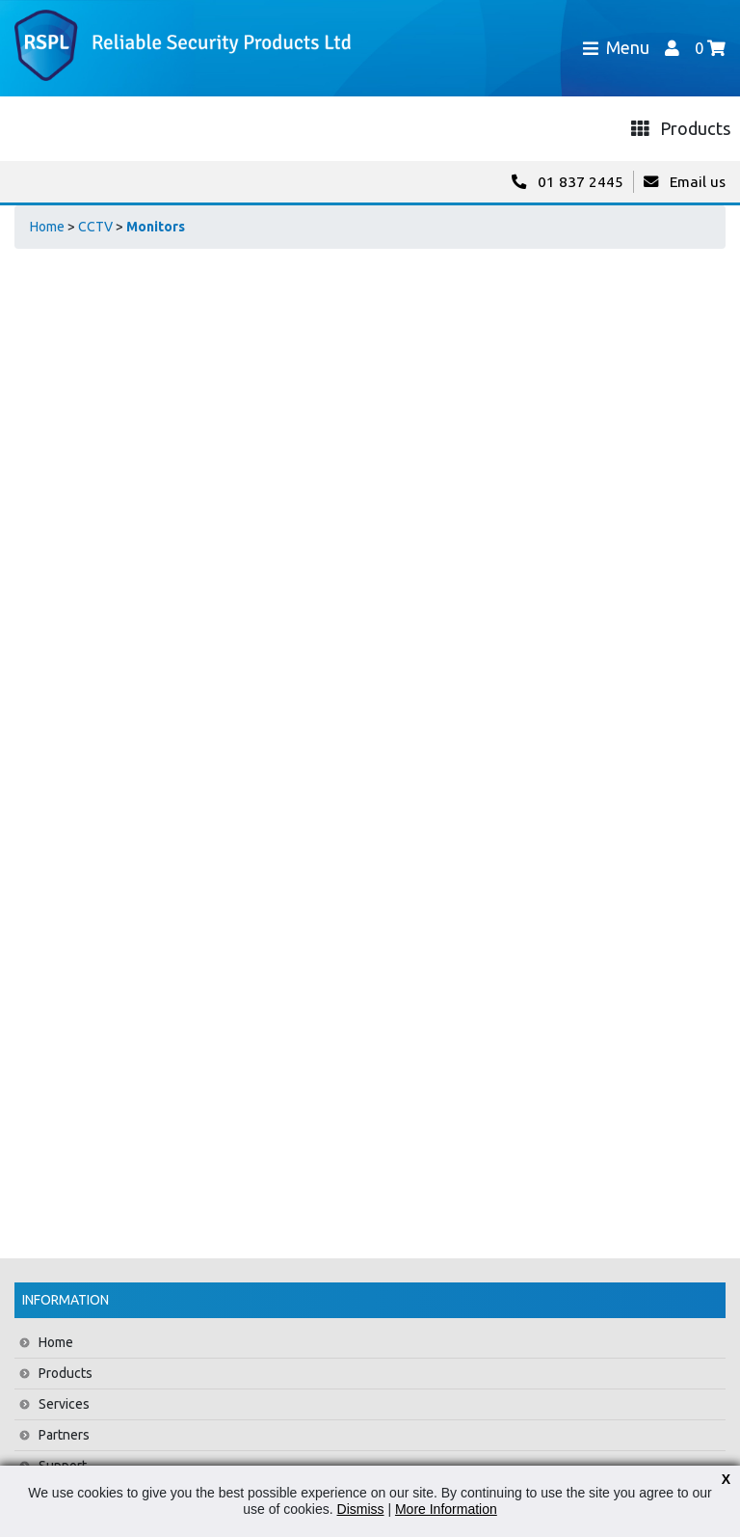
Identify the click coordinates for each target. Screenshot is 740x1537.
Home (47, 226)
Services (64, 1404)
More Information (446, 1509)
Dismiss (360, 1509)
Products (65, 1373)
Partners (64, 1435)
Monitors (155, 226)
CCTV (95, 226)
